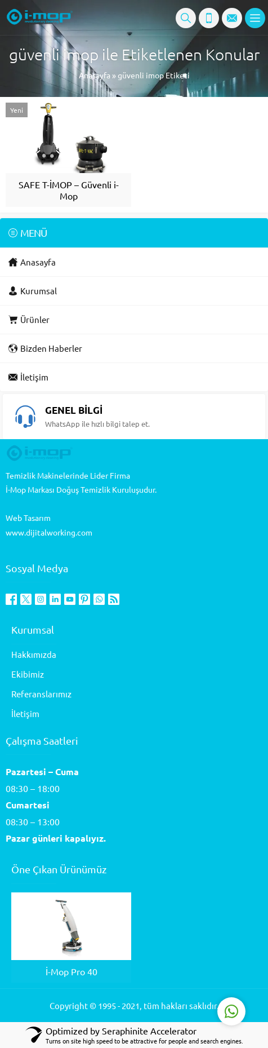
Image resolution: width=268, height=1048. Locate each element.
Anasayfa (94, 75)
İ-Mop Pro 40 (71, 971)
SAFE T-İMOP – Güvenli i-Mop (69, 190)
